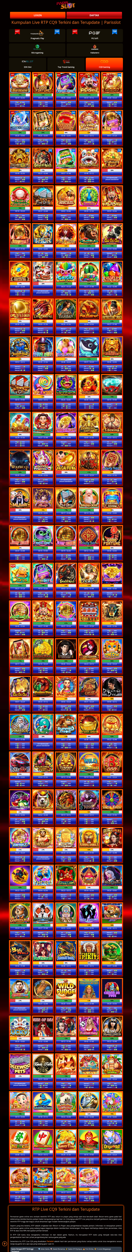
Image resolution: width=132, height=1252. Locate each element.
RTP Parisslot (44, 1243)
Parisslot (50, 1080)
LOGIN (38, 15)
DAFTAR (94, 15)
